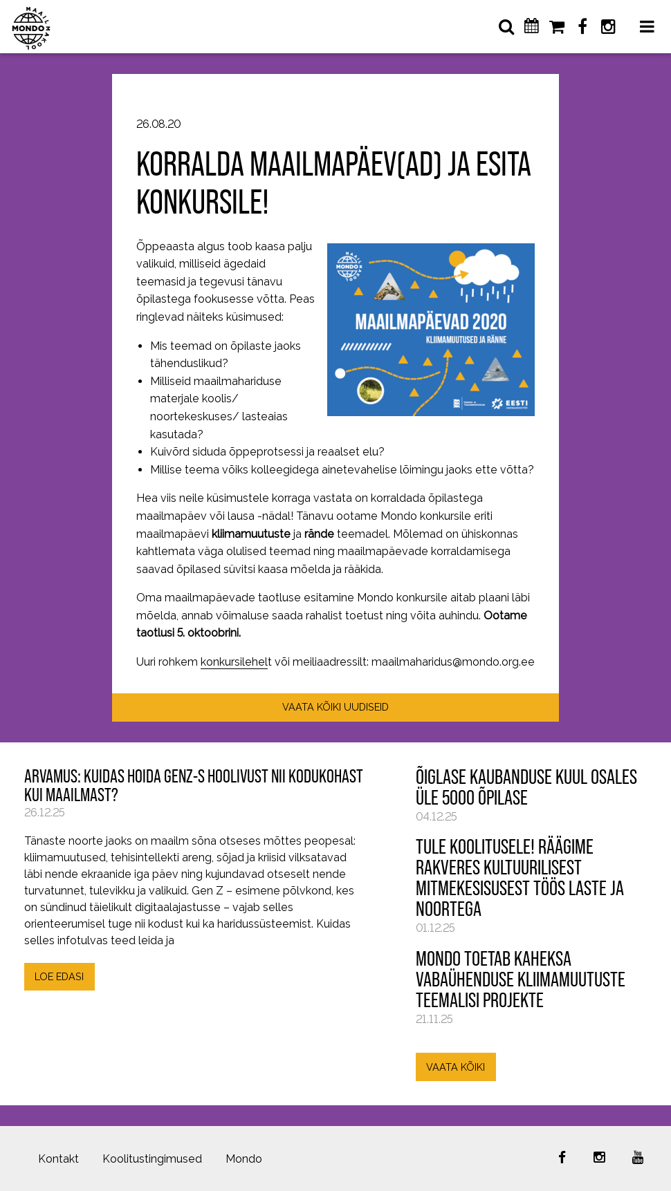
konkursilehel (234, 661)
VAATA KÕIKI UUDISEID (335, 707)
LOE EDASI (59, 976)
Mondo (244, 1158)
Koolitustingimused (152, 1158)
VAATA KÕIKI (455, 1067)
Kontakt (58, 1158)
